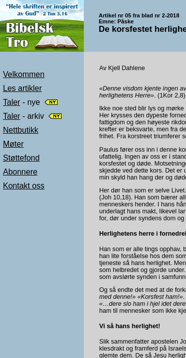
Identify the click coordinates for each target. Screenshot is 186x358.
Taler (11, 102)
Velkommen (24, 74)
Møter (13, 144)
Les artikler (22, 88)
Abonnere (20, 172)
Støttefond (21, 158)
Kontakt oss (24, 185)
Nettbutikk (20, 130)
